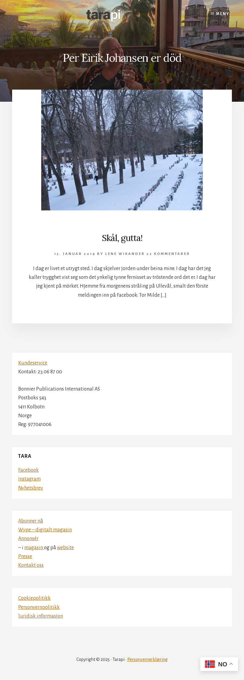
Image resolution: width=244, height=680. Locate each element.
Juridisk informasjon (40, 616)
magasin (34, 547)
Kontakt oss (31, 565)
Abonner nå (30, 521)
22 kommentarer (168, 254)
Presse (25, 556)
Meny (222, 14)
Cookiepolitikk (34, 598)
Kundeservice (32, 363)
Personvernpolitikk (39, 607)
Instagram (29, 479)
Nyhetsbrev (30, 488)
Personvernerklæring (147, 659)
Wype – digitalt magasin (45, 530)
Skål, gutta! (122, 238)
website (65, 547)
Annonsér (28, 538)
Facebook (28, 470)
